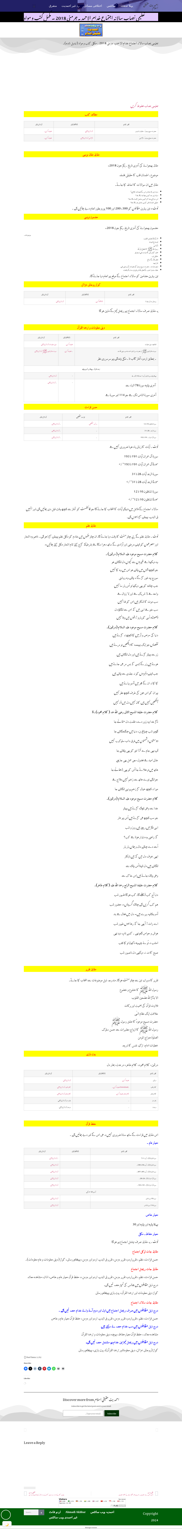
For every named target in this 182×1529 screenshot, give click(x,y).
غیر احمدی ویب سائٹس (63, 1517)
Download (120, 1087)
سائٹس (111, 5)
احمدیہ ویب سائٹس (102, 1512)
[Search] (41, 1512)
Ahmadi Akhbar (75, 1512)
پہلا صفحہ (126, 5)
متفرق (53, 5)
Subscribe (111, 1413)
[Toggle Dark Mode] (7, 1524)
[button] (34, 6)
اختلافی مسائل (93, 5)
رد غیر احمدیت (70, 5)
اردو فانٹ (55, 1512)
